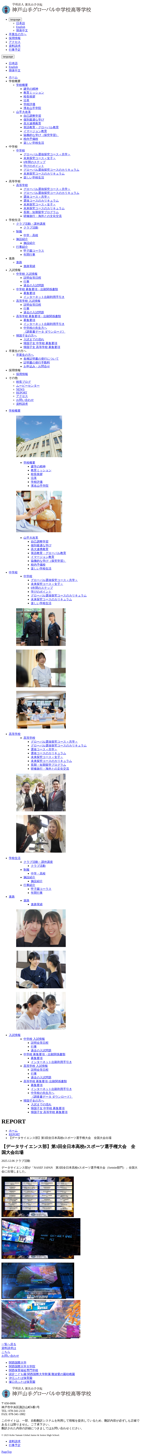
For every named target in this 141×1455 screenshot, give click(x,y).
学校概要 (22, 84)
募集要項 (29, 293)
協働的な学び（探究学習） (41, 135)
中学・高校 (31, 235)
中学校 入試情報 (26, 273)
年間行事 (29, 254)
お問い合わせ (25, 400)
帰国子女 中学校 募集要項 (40, 343)
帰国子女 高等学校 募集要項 (42, 347)
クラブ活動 (31, 227)
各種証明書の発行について (41, 358)
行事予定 (15, 49)
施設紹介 (22, 239)
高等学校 (22, 185)
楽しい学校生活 (34, 142)
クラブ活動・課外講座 (31, 223)
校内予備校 (31, 138)
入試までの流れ (34, 339)
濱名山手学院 (32, 108)
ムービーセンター (28, 385)
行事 (26, 281)
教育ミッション (34, 92)
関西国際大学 (17, 1362)
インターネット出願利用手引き (44, 297)
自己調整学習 (32, 115)
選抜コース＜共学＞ (37, 196)
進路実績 (29, 266)
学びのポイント (34, 165)
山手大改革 (23, 111)
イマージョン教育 (35, 131)
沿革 (26, 100)
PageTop (6, 1451)
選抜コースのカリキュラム (41, 200)
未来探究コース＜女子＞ (40, 158)
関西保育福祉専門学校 (23, 1370)
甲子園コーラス (34, 250)
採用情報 (15, 38)
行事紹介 (22, 246)
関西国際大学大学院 (22, 1366)
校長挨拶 (29, 96)
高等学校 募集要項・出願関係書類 (38, 316)
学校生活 (15, 858)
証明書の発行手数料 (37, 362)
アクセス (15, 42)
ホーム (13, 77)
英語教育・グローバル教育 (41, 127)
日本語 (20, 23)
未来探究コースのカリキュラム (44, 173)
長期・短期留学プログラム (41, 212)
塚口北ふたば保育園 (22, 1381)
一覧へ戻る (8, 1344)
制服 (19, 231)
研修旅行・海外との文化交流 (43, 216)
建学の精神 (31, 88)
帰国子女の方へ (26, 335)
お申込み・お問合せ (37, 366)
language (15, 19)
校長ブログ (23, 381)
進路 (19, 262)
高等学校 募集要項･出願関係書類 (45, 1081)
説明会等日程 (32, 277)
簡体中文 (22, 30)
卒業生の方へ (17, 34)
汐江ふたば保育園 (20, 1378)
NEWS (20, 389)
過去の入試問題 (34, 285)
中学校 (20, 150)
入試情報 (15, 1035)
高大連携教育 (32, 123)
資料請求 (15, 45)
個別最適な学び (34, 119)
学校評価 (29, 104)
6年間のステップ (35, 162)
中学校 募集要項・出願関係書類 (37, 289)
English (20, 26)
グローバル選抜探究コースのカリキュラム (51, 169)
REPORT (21, 392)
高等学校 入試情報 (28, 300)
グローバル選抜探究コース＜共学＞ (47, 154)
